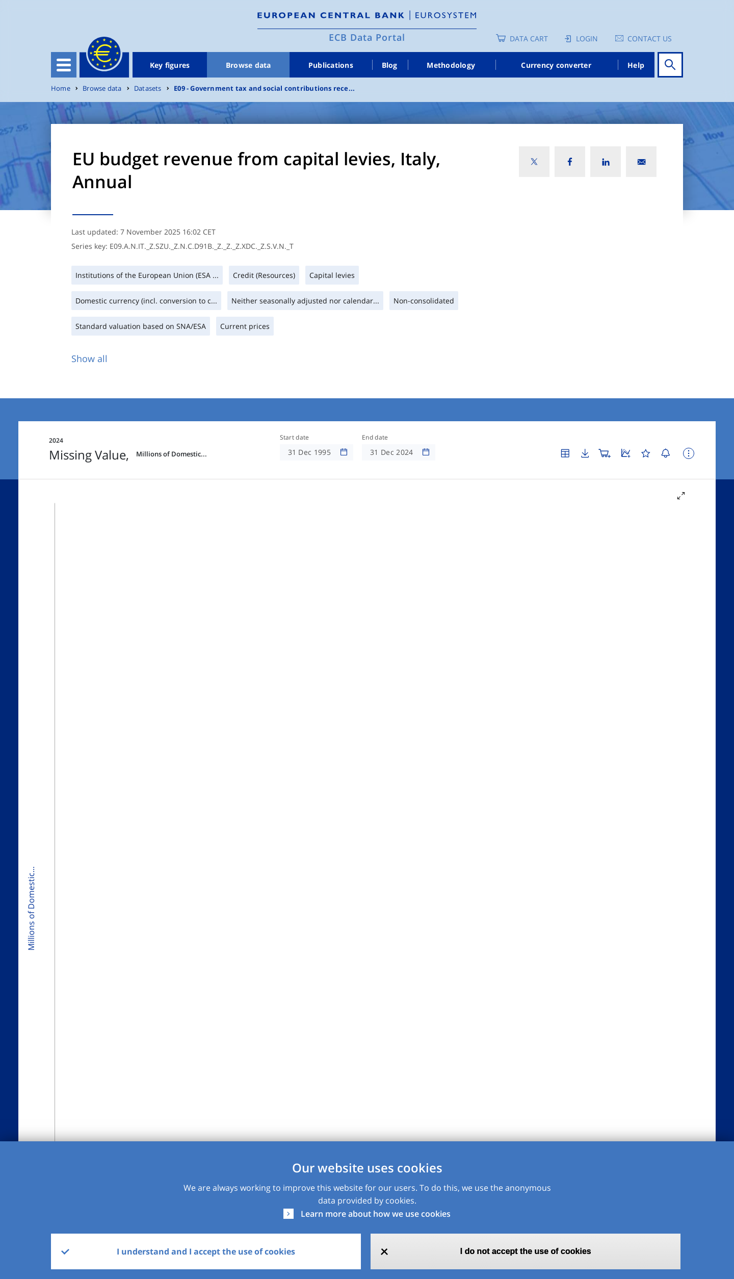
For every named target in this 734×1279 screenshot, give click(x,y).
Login (587, 38)
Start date (294, 437)
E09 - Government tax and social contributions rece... (264, 88)
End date (375, 437)
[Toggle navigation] (63, 65)
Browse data (248, 65)
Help (635, 65)
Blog (390, 65)
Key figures (170, 65)
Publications (330, 65)
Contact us (649, 38)
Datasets (148, 88)
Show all (89, 358)
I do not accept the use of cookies (525, 1251)
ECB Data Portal (367, 37)
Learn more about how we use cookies (376, 1213)
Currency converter (556, 65)
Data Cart (529, 38)
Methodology (451, 65)
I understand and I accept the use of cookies (206, 1251)
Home (60, 88)
